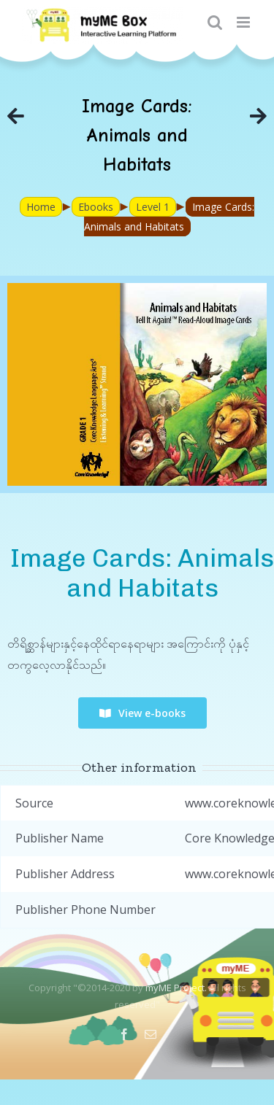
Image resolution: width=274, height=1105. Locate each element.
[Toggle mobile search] (215, 22)
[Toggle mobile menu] (244, 22)
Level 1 (153, 207)
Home (41, 207)
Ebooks (95, 207)
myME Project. (176, 987)
